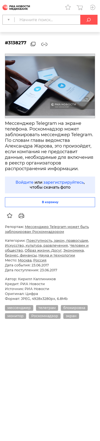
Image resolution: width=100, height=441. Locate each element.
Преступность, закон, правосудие (57, 240)
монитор (15, 316)
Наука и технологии (56, 255)
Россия (40, 260)
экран (71, 316)
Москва (25, 260)
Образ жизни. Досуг (43, 250)
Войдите (24, 182)
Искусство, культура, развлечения (36, 245)
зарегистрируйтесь (63, 182)
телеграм (47, 308)
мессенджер (19, 308)
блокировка (74, 308)
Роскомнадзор (44, 316)
